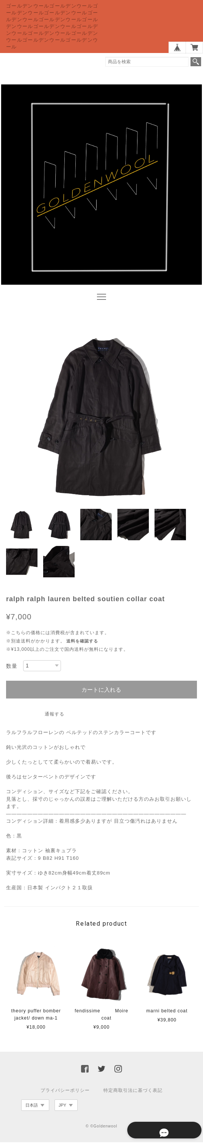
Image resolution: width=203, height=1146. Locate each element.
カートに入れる (101, 693)
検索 (196, 61)
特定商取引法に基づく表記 (132, 1094)
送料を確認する (82, 644)
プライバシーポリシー (65, 1094)
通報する (54, 717)
